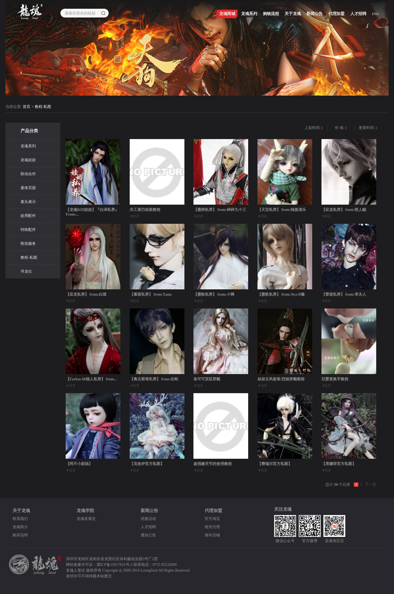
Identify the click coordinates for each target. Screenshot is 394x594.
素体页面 (28, 188)
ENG (375, 14)
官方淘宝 (212, 519)
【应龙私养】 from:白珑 (86, 294)
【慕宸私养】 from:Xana (151, 294)
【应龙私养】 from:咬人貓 (343, 210)
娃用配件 (28, 216)
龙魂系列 (28, 146)
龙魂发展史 (86, 519)
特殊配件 (28, 230)
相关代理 (212, 527)
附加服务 (28, 244)
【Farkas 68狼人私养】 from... (91, 379)
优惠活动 (148, 519)
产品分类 (29, 130)
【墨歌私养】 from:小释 (213, 294)
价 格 (341, 128)
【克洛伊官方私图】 (147, 464)
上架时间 (314, 128)
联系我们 (20, 519)
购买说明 (20, 535)
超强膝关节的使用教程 (212, 464)
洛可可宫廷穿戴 (206, 379)
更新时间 (368, 128)
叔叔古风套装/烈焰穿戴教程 (281, 379)
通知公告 (148, 535)
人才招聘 (148, 527)
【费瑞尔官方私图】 (274, 464)
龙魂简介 (20, 527)
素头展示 (28, 202)
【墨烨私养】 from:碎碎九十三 (219, 210)
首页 (26, 107)
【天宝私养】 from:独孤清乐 (281, 210)
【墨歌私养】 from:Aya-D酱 (281, 294)
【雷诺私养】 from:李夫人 (343, 294)
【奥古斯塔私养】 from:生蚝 (154, 379)
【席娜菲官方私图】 (338, 464)
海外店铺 (212, 535)
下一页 (370, 485)
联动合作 (28, 174)
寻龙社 (26, 271)
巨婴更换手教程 (334, 379)
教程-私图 (43, 107)
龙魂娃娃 (28, 160)
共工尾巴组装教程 (145, 210)
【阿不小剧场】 (79, 464)
